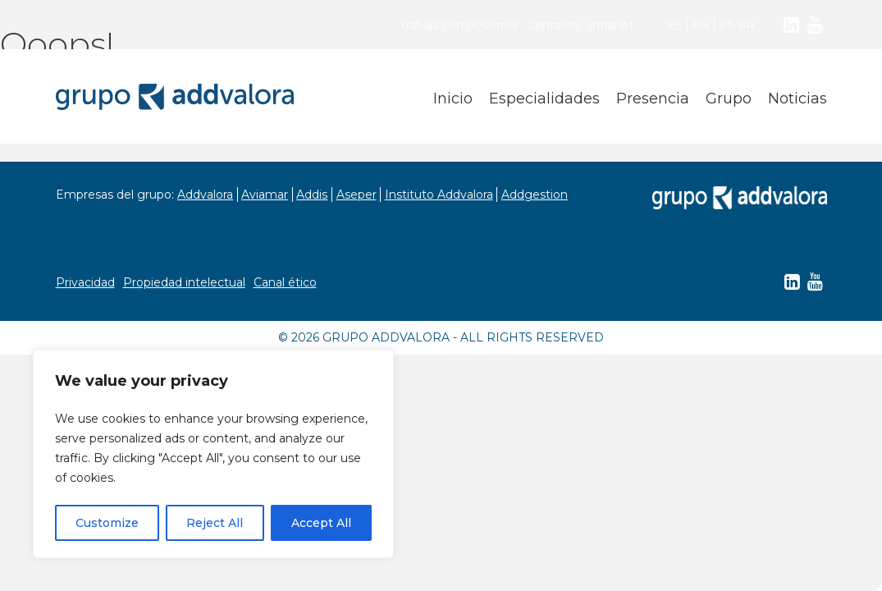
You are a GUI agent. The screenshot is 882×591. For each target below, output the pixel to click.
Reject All (214, 522)
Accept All (321, 522)
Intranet (610, 24)
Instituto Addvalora (442, 194)
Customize (107, 522)
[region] (213, 454)
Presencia (652, 98)
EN (700, 24)
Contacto (552, 24)
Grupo (729, 98)
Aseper (359, 194)
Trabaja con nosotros (459, 24)
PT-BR (736, 24)
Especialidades (544, 98)
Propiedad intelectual (184, 282)
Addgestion (538, 194)
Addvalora (206, 194)
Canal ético (285, 282)
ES (674, 24)
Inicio (453, 98)
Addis (314, 194)
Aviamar (266, 194)
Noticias (797, 98)
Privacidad (85, 282)
